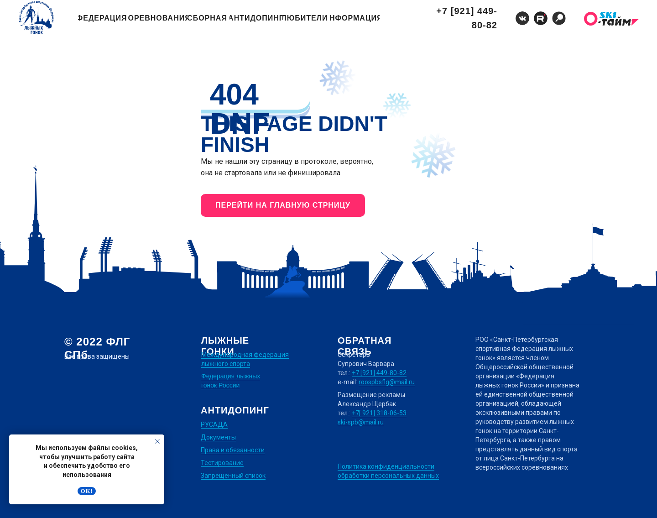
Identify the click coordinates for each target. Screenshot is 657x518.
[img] (559, 18)
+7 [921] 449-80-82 (466, 18)
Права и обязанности (233, 450)
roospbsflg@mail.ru (387, 382)
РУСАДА (214, 424)
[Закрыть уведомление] (157, 441)
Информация (354, 18)
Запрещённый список (233, 475)
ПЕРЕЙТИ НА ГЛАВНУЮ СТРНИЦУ (282, 205)
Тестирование (222, 462)
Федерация (102, 18)
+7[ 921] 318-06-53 (379, 413)
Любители (305, 18)
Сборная (207, 18)
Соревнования (158, 18)
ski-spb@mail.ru (361, 422)
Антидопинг (255, 18)
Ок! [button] (86, 490)
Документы (218, 437)
